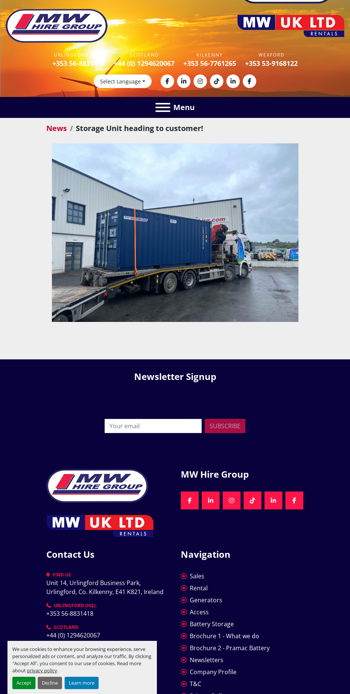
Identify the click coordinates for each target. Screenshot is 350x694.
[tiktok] (216, 81)
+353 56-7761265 (209, 63)
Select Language (120, 81)
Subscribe (225, 426)
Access (199, 612)
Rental (199, 588)
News (56, 128)
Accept (23, 682)
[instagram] (200, 81)
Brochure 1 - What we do (224, 636)
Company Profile (213, 672)
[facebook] (167, 81)
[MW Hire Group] (97, 485)
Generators (206, 600)
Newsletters (206, 660)
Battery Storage (212, 624)
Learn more (82, 682)
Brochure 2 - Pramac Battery (230, 648)
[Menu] (162, 107)
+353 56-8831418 (78, 63)
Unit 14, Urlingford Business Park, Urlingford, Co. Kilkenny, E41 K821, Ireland (105, 587)
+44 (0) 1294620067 (144, 63)
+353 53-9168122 (271, 63)
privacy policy (42, 670)
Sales (197, 576)
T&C (195, 684)
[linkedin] (184, 81)
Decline (50, 682)
